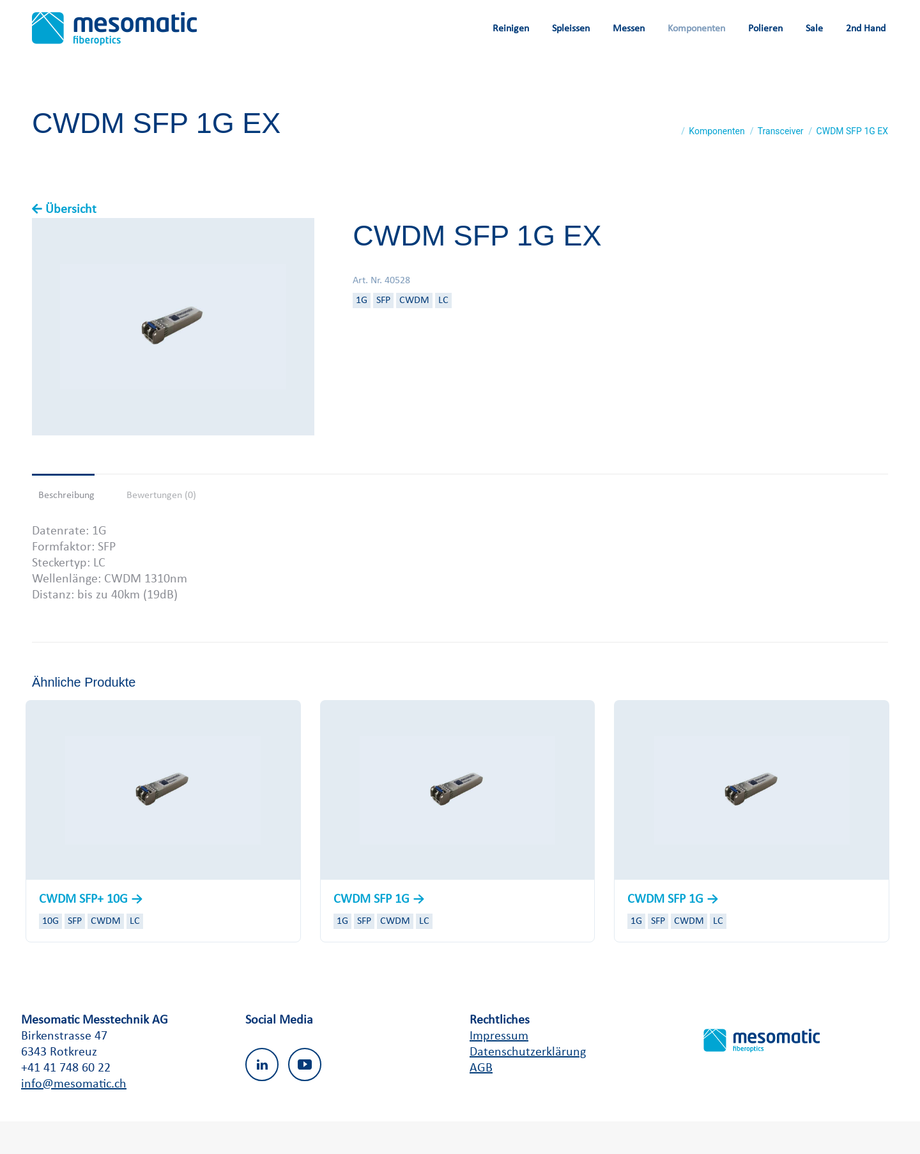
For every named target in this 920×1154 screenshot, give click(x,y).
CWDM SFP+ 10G (85, 932)
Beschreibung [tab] (66, 528)
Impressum (499, 1069)
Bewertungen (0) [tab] (161, 528)
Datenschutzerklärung (528, 1085)
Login (828, 16)
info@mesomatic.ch (73, 1117)
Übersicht (70, 242)
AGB (481, 1101)
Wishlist (780, 16)
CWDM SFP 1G (373, 932)
